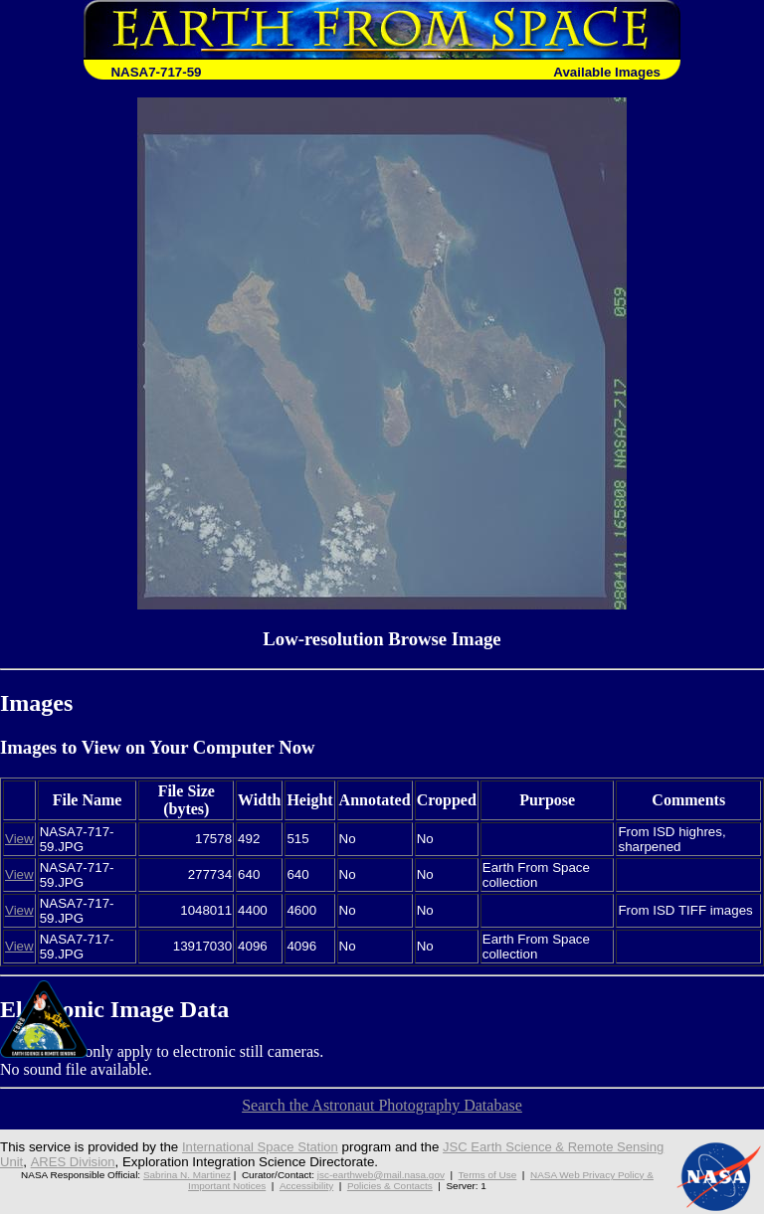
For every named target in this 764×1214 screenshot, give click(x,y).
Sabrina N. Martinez (187, 1174)
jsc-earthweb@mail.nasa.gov (381, 1174)
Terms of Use (488, 1174)
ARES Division (73, 1161)
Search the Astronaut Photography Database (382, 1105)
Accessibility (306, 1185)
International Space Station (261, 1146)
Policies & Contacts (390, 1185)
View (19, 838)
